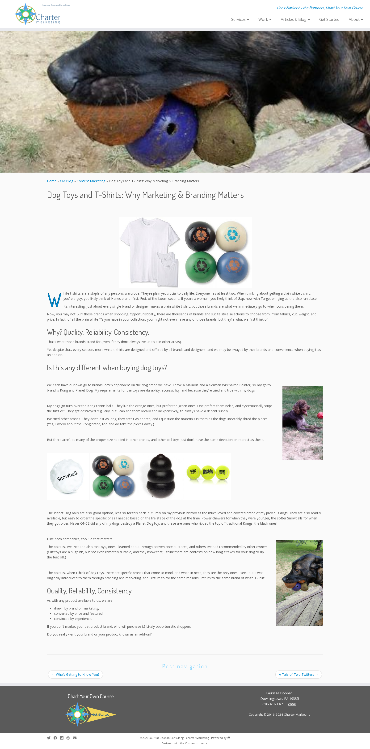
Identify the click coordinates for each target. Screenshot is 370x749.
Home (51, 181)
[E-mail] (76, 738)
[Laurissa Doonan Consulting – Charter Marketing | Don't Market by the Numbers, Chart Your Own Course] (42, 14)
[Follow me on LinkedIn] (63, 738)
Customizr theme (196, 743)
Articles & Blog (295, 19)
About (356, 19)
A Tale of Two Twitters (298, 674)
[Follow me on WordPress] (69, 738)
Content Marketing (91, 181)
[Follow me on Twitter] (50, 738)
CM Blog (66, 181)
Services (240, 19)
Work (264, 19)
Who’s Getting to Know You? (75, 674)
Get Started (329, 19)
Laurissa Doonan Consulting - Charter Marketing (179, 738)
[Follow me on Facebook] (57, 738)
